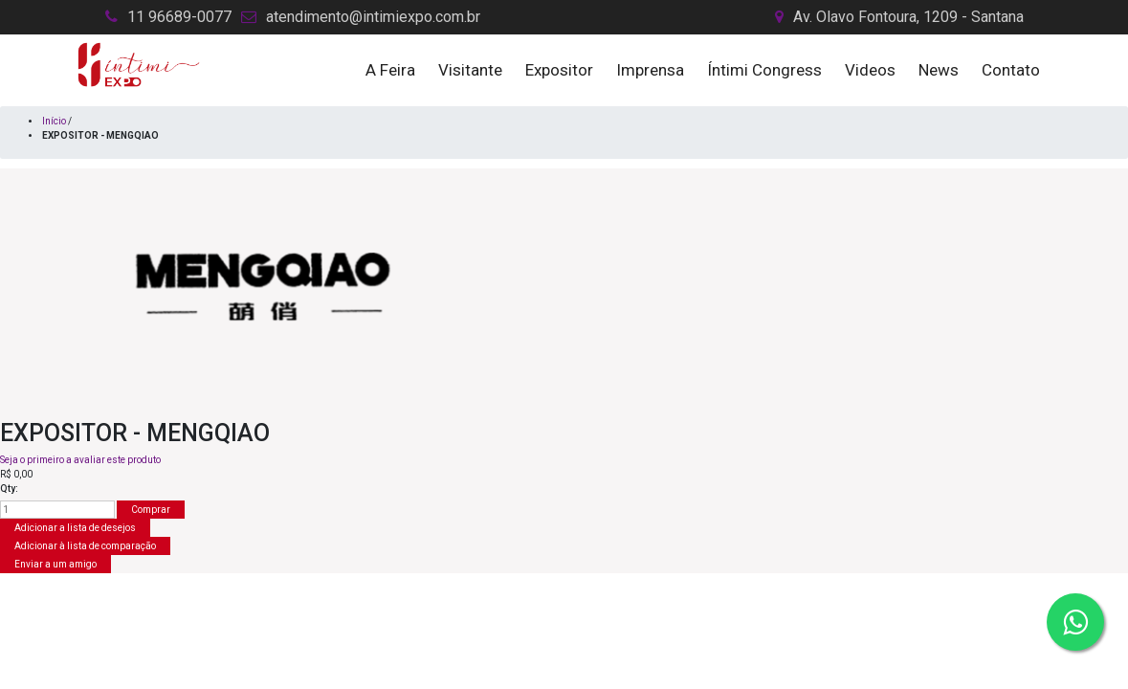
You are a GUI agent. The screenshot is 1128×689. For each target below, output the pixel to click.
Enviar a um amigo (55, 564)
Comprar (150, 509)
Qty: (9, 488)
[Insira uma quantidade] (57, 509)
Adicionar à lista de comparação (85, 546)
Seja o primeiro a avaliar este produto (80, 460)
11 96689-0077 (179, 17)
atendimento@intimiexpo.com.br (373, 17)
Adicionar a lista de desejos (75, 527)
